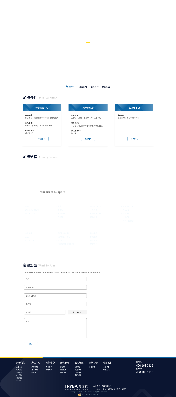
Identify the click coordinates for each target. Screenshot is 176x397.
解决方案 (63, 372)
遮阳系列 (34, 370)
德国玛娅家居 (106, 386)
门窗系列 (34, 367)
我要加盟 (106, 86)
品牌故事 (19, 370)
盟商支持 (95, 86)
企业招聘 (106, 367)
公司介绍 (19, 367)
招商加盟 (79, 362)
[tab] (71, 86)
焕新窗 (62, 367)
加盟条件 (71, 86)
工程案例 (49, 370)
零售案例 (49, 367)
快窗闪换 (63, 370)
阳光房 (33, 372)
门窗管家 (19, 378)
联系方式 (106, 370)
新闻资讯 (92, 367)
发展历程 (19, 372)
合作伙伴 (19, 380)
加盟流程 (83, 86)
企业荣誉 (19, 375)
